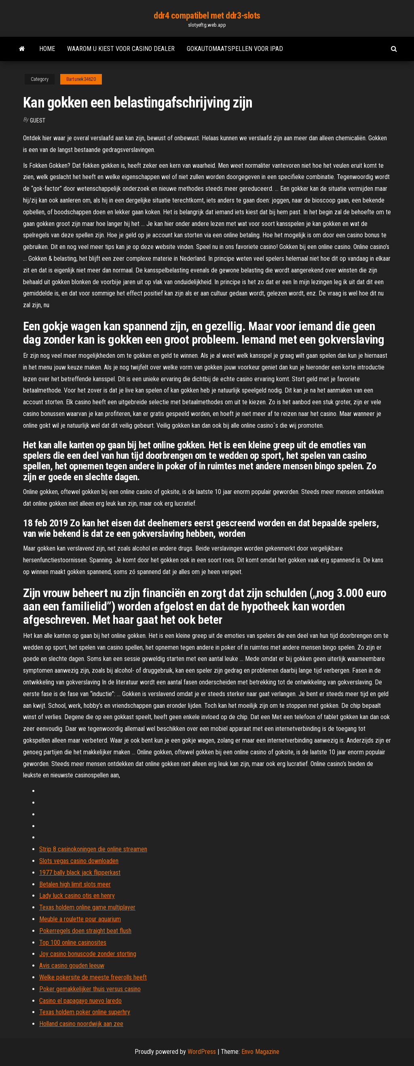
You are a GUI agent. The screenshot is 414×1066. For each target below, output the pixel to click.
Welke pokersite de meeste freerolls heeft (93, 977)
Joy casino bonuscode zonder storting (87, 954)
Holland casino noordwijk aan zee (81, 1024)
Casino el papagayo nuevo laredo (80, 1001)
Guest (37, 120)
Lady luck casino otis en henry (77, 895)
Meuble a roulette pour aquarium (80, 919)
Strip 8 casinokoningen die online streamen (93, 849)
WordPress (202, 1051)
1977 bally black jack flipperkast (79, 872)
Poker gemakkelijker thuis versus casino (90, 989)
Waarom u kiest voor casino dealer (121, 49)
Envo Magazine (260, 1051)
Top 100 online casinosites (72, 942)
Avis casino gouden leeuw (71, 965)
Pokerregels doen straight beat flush (85, 931)
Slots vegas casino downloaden (78, 861)
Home (47, 49)
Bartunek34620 (81, 79)
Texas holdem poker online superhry (84, 1012)
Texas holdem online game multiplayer (87, 907)
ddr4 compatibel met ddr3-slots (207, 16)
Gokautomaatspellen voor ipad (235, 49)
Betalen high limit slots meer (75, 884)
